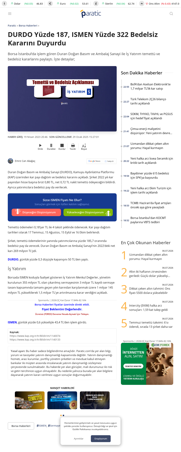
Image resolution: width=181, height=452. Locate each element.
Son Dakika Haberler (141, 73)
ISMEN (12, 321)
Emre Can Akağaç (25, 161)
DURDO (13, 258)
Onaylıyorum (100, 438)
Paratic (12, 25)
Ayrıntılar (78, 438)
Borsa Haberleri (28, 25)
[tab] (61, 414)
